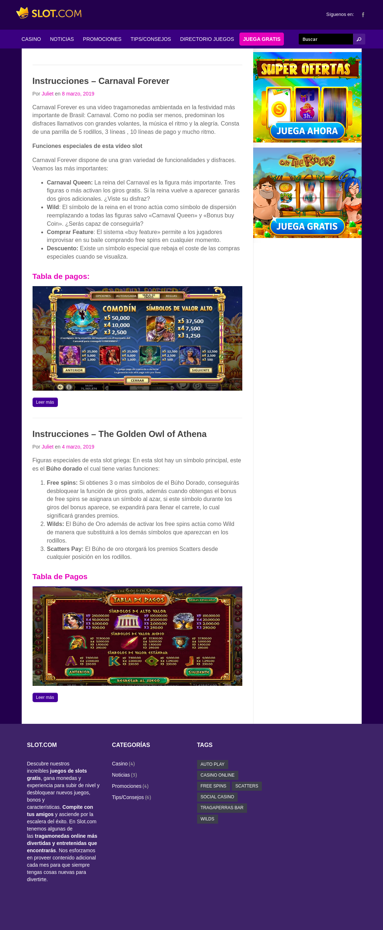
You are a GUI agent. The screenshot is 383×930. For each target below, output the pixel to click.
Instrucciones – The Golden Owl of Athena (120, 434)
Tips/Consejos (128, 797)
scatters (246, 786)
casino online (218, 775)
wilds (207, 818)
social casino (217, 796)
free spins (213, 786)
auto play (213, 764)
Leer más (45, 402)
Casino (120, 763)
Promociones (127, 786)
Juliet (48, 94)
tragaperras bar (222, 807)
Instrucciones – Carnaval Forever (101, 81)
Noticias (121, 775)
